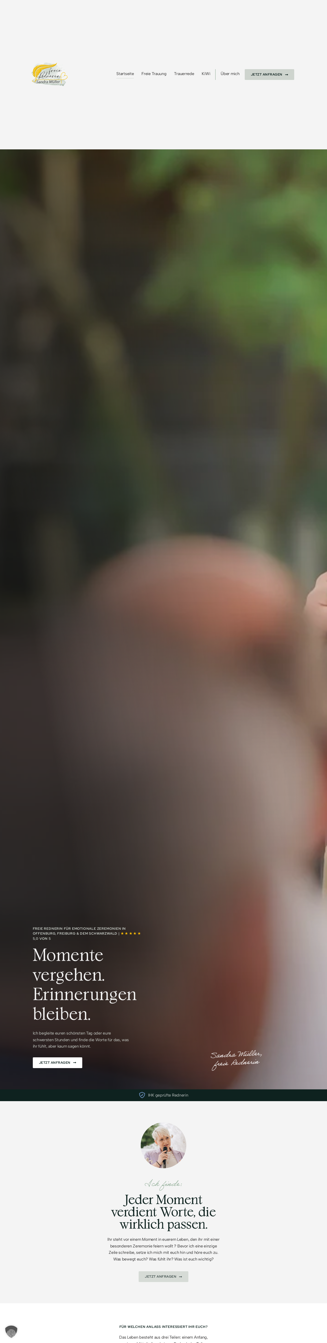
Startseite (125, 73)
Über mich (230, 73)
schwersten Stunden (51, 1039)
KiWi (206, 73)
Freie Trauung (153, 73)
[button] (11, 1331)
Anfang (200, 1337)
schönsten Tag (79, 1033)
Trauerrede (184, 73)
